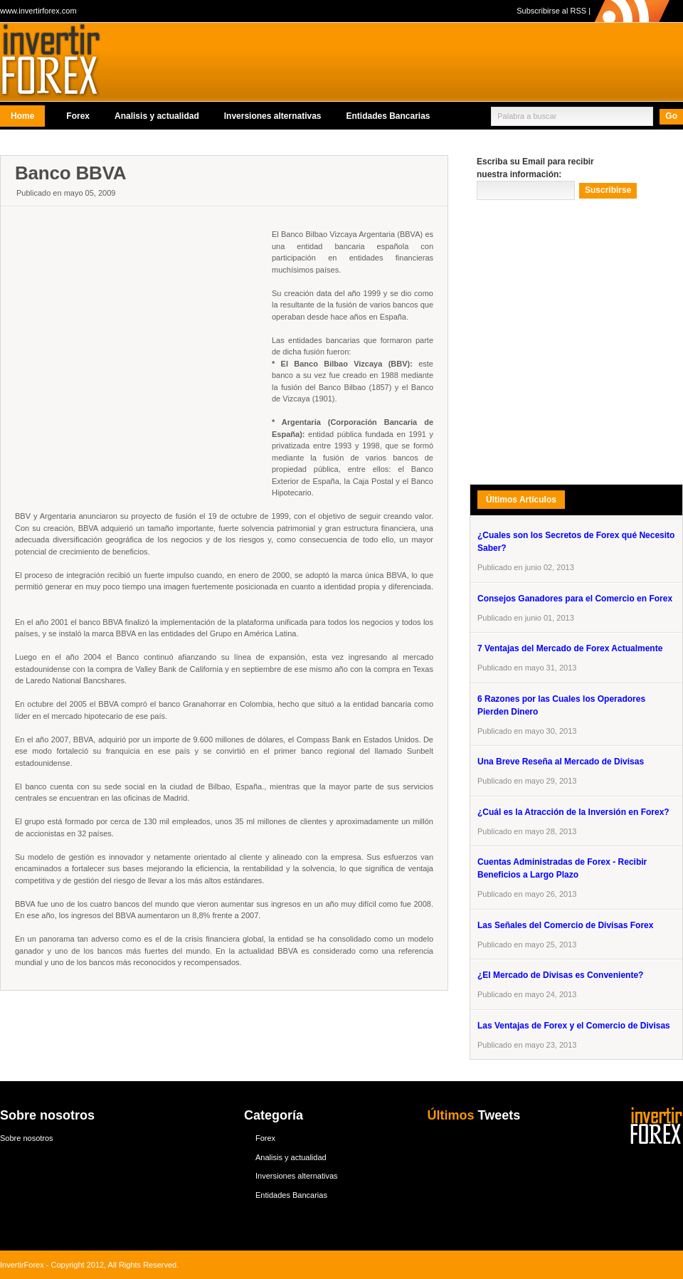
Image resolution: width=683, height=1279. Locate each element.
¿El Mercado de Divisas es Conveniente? (560, 975)
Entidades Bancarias (388, 116)
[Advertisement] (154, 347)
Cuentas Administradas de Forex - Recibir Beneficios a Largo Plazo (562, 868)
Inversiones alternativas (273, 116)
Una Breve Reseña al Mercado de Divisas (560, 762)
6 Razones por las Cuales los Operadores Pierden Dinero (561, 705)
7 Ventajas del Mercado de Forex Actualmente (569, 648)
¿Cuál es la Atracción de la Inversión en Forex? (573, 812)
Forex (78, 116)
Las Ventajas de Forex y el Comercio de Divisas (573, 1026)
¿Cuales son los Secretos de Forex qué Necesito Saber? (575, 541)
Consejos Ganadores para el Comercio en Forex (574, 599)
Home (22, 116)
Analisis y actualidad (157, 116)
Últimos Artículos (521, 500)
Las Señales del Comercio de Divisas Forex (565, 925)
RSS (578, 10)
